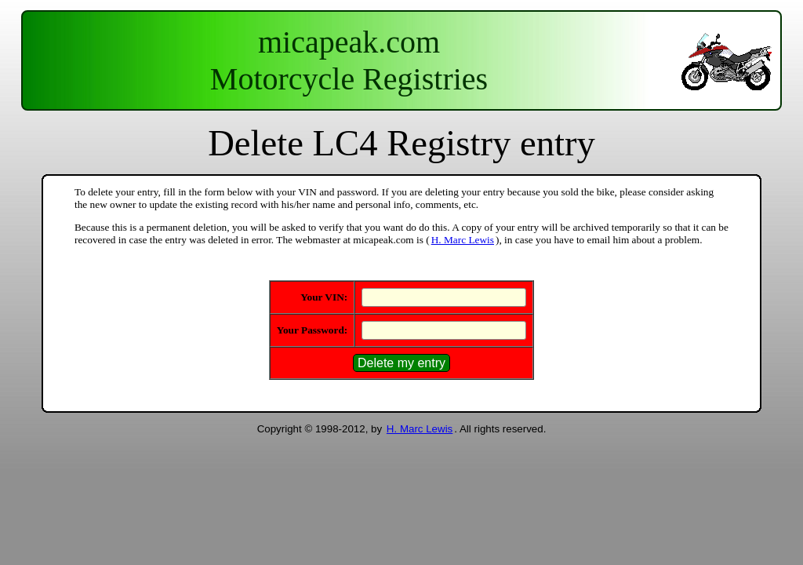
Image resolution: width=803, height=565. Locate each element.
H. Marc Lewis (462, 240)
